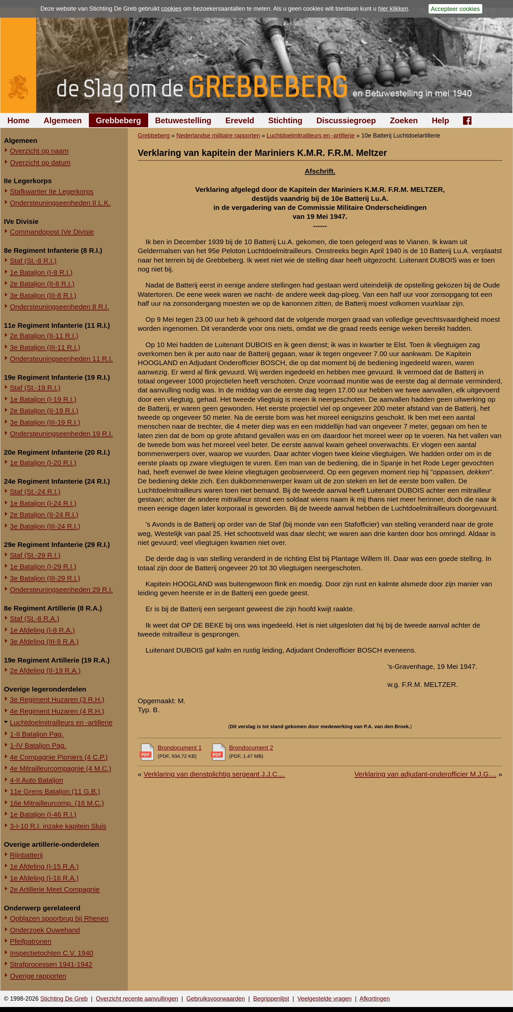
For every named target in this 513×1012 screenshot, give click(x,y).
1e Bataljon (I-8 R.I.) (41, 272)
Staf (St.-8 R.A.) (34, 618)
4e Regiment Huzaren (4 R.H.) (57, 711)
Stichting (285, 120)
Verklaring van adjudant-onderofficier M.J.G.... (425, 774)
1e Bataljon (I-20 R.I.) (43, 462)
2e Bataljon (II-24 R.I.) (44, 514)
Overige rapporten (38, 976)
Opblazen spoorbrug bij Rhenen (59, 918)
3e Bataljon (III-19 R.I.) (45, 422)
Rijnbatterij (26, 855)
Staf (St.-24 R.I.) (35, 491)
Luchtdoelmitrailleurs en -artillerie (61, 722)
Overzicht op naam (39, 151)
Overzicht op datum (40, 162)
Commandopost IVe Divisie (52, 232)
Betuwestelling (183, 120)
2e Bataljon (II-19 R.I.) (44, 410)
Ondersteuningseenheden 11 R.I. (61, 358)
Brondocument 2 (251, 748)
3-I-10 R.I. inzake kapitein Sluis (58, 826)
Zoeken (404, 120)
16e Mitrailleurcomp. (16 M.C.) (57, 803)
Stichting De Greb (64, 998)
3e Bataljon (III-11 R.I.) (45, 347)
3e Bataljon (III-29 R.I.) (45, 578)
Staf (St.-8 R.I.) (33, 260)
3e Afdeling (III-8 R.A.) (44, 641)
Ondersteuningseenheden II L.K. (60, 203)
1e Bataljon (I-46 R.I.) (43, 814)
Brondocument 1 (180, 748)
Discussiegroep (346, 120)
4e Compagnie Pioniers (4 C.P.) (59, 757)
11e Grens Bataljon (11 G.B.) (55, 791)
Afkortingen (375, 998)
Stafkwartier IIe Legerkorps (52, 191)
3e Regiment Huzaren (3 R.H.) (57, 699)
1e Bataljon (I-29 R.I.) (43, 566)
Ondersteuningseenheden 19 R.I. (61, 433)
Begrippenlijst (271, 998)
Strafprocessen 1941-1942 (51, 964)
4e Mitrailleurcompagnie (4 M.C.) (61, 768)
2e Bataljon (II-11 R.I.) (44, 335)
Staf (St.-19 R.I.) (35, 387)
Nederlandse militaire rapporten (218, 135)
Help (440, 120)
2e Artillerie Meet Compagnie (55, 889)
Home (18, 120)
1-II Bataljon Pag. (37, 734)
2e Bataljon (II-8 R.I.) (42, 283)
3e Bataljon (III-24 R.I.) (45, 526)
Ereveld (239, 120)
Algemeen (63, 120)
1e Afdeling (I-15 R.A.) (44, 866)
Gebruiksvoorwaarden (215, 998)
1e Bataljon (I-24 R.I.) (43, 503)
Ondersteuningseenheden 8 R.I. (59, 306)
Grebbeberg (118, 120)
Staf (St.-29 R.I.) (35, 555)
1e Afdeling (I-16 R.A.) (44, 878)
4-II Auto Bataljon (36, 780)
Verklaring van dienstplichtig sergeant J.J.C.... (214, 774)
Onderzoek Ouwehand (45, 930)
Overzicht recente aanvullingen (137, 998)
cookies (171, 8)
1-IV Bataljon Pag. (38, 745)
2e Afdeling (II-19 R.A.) (45, 670)
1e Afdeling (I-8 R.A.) (42, 630)
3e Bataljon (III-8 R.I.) (43, 295)
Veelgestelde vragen (324, 998)
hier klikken (393, 8)
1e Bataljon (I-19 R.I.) (43, 399)
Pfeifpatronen (31, 941)
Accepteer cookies (455, 8)
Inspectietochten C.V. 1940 (51, 953)
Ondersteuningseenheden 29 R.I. (61, 589)
